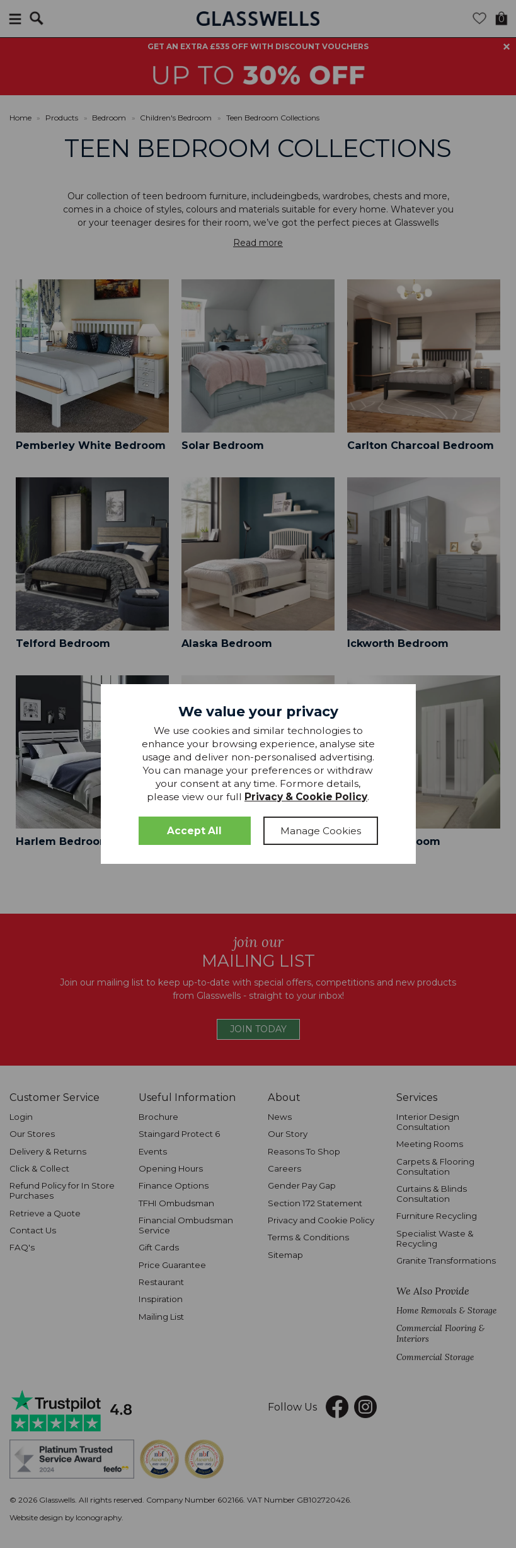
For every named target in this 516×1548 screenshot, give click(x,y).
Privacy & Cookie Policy (305, 797)
